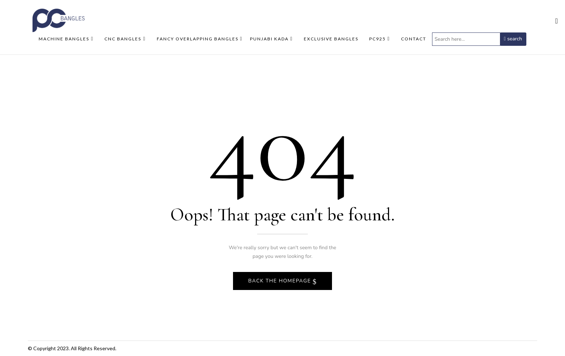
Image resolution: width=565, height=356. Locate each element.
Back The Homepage (280, 280)
